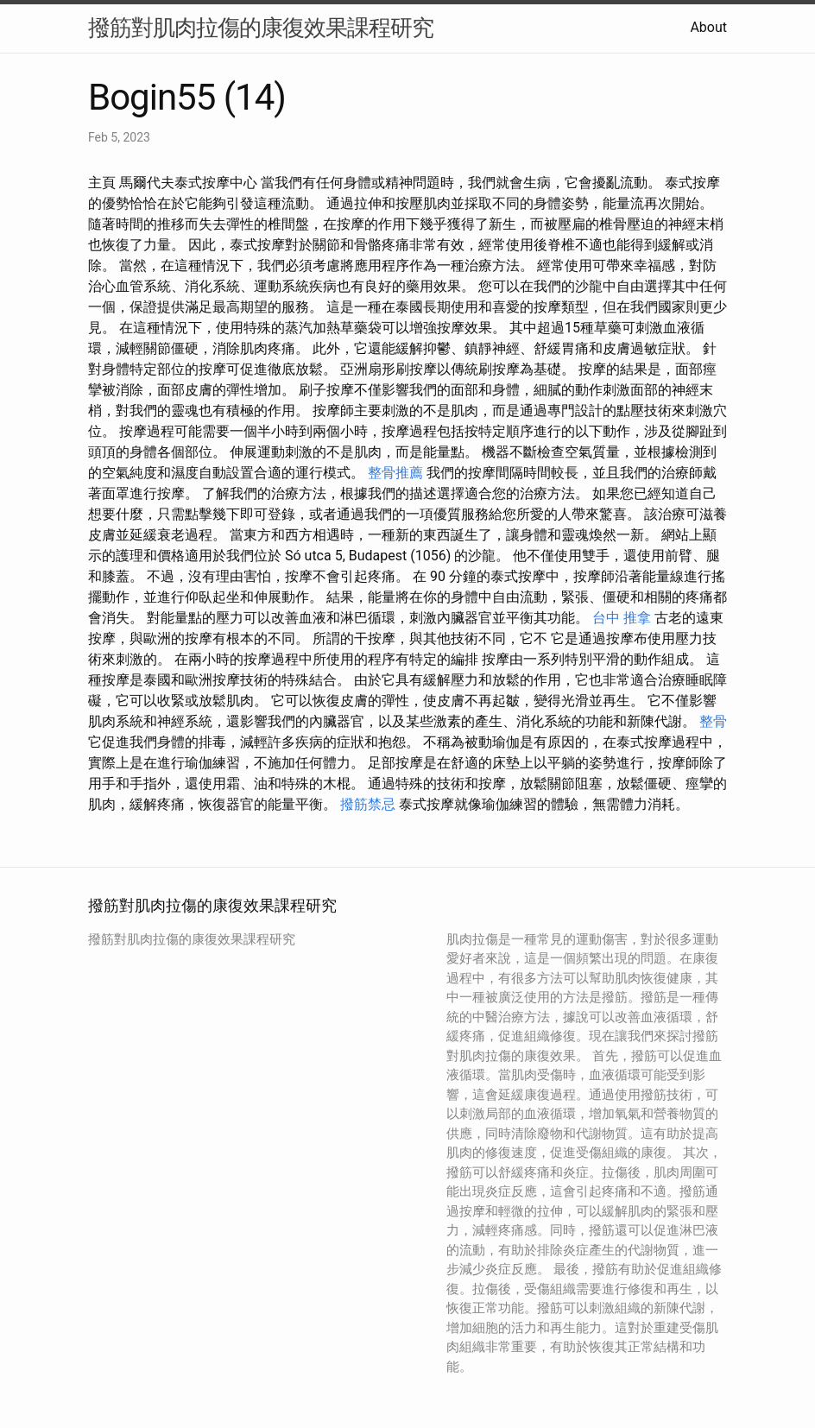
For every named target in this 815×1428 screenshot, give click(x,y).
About (708, 27)
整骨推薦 (395, 472)
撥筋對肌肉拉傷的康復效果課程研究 (260, 28)
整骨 (713, 721)
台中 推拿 (621, 618)
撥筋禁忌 (367, 804)
